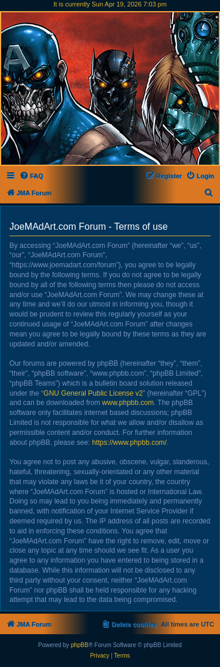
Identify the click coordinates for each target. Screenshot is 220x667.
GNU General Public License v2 (93, 393)
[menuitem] (31, 176)
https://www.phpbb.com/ (129, 442)
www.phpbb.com (128, 403)
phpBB (80, 645)
